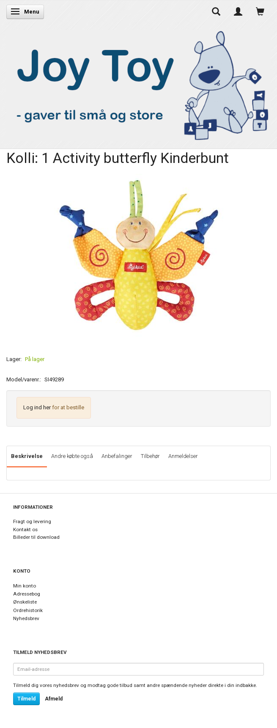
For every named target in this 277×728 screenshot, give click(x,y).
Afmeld (54, 699)
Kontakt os (25, 529)
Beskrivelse (27, 456)
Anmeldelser (183, 456)
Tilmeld (26, 699)
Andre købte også (72, 456)
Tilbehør (150, 456)
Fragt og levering (32, 521)
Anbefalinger (116, 456)
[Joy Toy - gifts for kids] (138, 84)
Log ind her (37, 407)
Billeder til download (36, 537)
